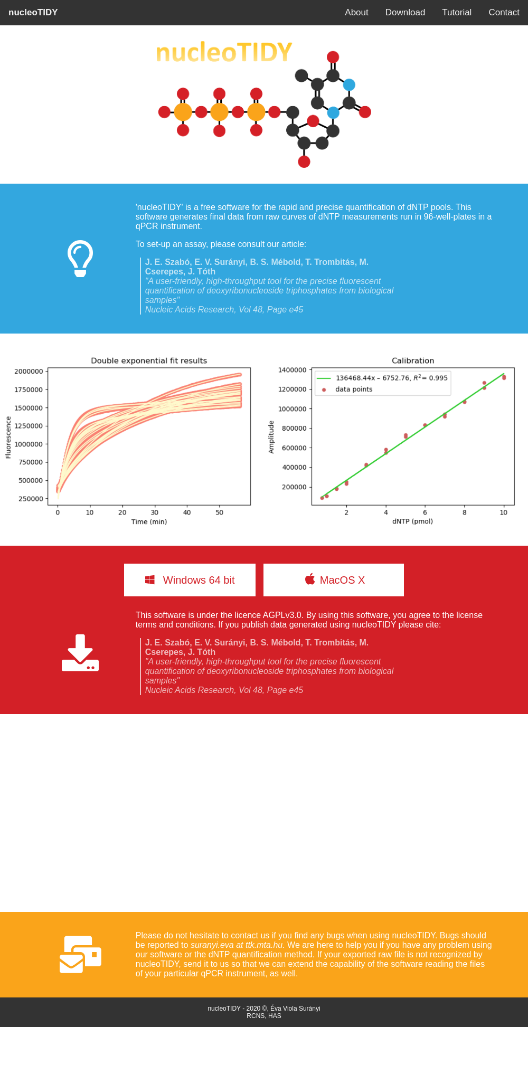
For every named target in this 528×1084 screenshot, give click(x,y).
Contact (504, 12)
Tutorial (457, 12)
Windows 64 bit (189, 580)
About (356, 12)
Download (405, 12)
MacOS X (334, 579)
